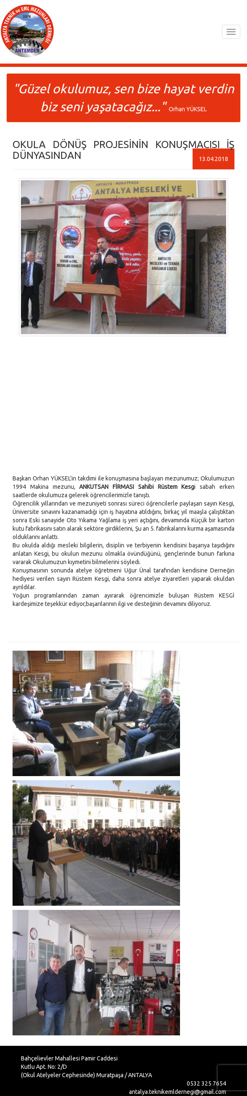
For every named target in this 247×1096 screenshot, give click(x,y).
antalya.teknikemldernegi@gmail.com (177, 1091)
